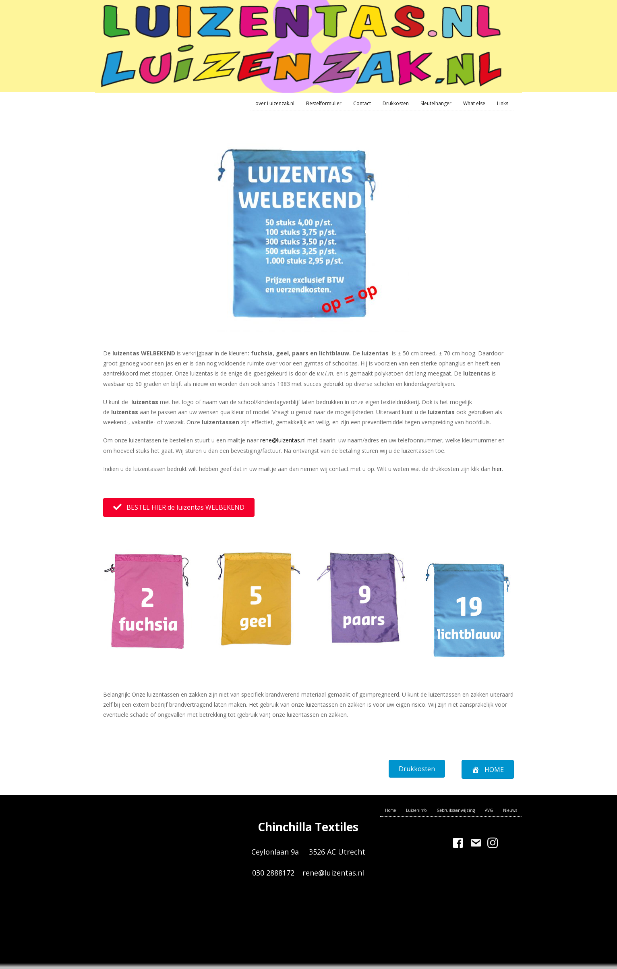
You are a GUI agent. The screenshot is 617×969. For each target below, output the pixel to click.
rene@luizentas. (280, 440)
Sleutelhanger (435, 103)
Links (502, 103)
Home (390, 810)
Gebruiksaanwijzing (456, 810)
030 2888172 (274, 873)
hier (497, 469)
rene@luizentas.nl (333, 873)
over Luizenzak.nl (274, 103)
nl (303, 440)
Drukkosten (396, 103)
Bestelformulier (324, 103)
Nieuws (510, 810)
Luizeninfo (416, 810)
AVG (489, 810)
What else (474, 103)
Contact (362, 103)
